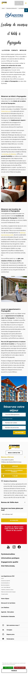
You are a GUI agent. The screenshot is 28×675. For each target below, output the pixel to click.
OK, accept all (8, 667)
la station (6, 50)
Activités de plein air (5, 582)
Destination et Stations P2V (11, 8)
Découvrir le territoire (8, 603)
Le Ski (2, 578)
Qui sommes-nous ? (13, 625)
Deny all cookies (20, 667)
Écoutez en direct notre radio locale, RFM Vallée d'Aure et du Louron (14, 528)
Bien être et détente (5, 585)
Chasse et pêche (4, 594)
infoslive (23, 50)
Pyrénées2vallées (8, 554)
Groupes (9, 630)
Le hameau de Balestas (9, 154)
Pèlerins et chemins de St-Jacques (8, 591)
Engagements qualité (9, 562)
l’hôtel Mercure (5, 111)
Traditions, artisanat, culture (7, 589)
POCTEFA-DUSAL (8, 566)
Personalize (14, 671)
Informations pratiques (10, 558)
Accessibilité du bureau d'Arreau (14, 471)
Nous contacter (14, 452)
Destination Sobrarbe (8, 616)
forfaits (14, 50)
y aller (15, 476)
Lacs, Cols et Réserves (5, 587)
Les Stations (5, 607)
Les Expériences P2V (7, 576)
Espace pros (10, 634)
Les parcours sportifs (5, 580)
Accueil (3, 8)
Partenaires (10, 639)
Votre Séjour (5, 598)
